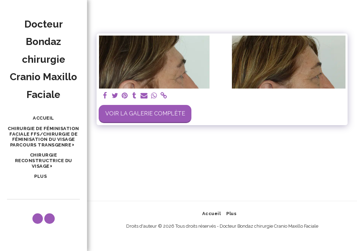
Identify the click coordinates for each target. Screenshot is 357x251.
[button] (43, 137)
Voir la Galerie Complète (145, 113)
